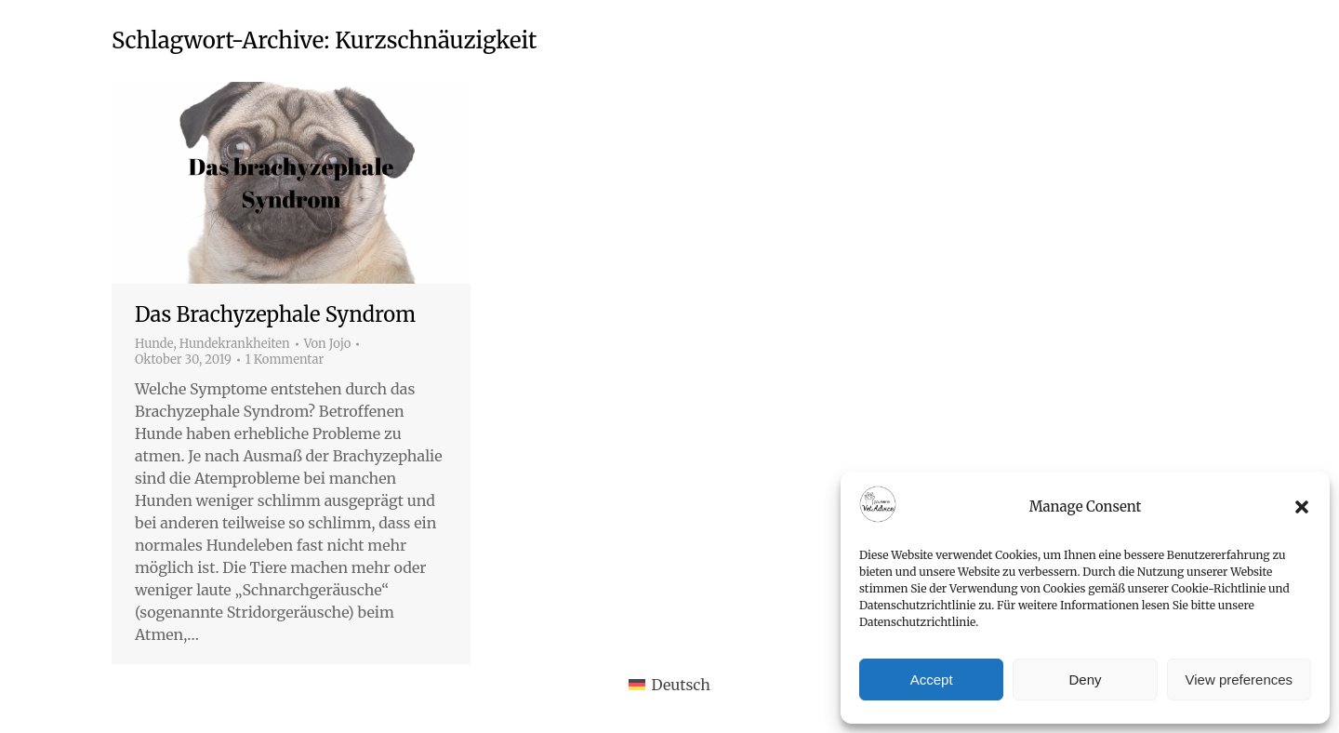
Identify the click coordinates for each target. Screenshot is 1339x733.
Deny (1084, 679)
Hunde (154, 344)
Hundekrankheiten (234, 344)
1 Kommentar (285, 360)
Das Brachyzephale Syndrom (275, 314)
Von (327, 344)
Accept (931, 679)
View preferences (1239, 679)
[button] (1302, 507)
